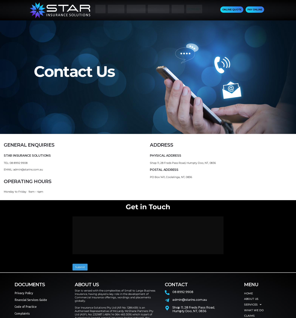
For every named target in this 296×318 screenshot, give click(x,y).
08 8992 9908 (182, 261)
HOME (100, 10)
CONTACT (194, 10)
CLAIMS (177, 10)
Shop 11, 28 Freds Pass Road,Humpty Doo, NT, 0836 (193, 278)
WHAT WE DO (159, 10)
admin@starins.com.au (189, 269)
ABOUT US (116, 10)
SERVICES (136, 10)
